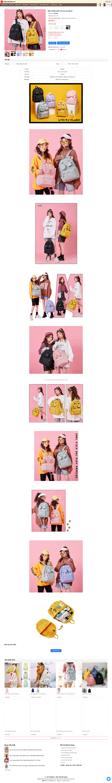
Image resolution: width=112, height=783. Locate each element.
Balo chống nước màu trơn (10, 731)
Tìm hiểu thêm (61, 47)
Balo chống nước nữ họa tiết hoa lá (38, 693)
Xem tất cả (7, 770)
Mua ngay (52, 43)
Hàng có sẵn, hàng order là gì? (69, 18)
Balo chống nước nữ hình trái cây (12, 693)
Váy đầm (25, 4)
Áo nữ (11, 4)
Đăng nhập (108, 1)
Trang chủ (4, 4)
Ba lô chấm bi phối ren (35, 731)
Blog (60, 4)
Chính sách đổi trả (65, 755)
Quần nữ (17, 4)
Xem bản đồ (71, 779)
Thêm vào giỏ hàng (63, 43)
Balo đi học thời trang (86, 693)
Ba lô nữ (32, 8)
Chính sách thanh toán (66, 760)
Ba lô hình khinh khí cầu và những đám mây (66, 693)
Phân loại (54, 4)
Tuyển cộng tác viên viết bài (71, 765)
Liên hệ (63, 762)
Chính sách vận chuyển (66, 757)
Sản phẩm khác (44, 4)
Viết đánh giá (56, 650)
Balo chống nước (86, 731)
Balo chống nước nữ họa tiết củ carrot (64, 731)
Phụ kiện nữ (33, 4)
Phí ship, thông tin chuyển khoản (69, 752)
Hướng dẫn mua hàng (66, 750)
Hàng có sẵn (57, 18)
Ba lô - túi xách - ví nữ (23, 8)
